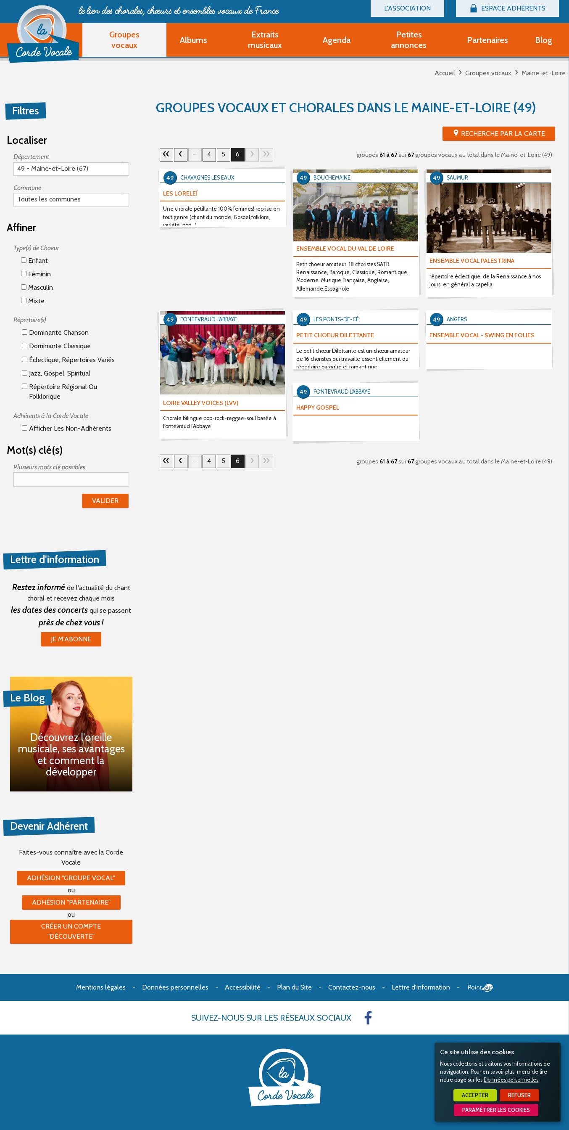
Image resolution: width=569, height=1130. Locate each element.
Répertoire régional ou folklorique (59, 391)
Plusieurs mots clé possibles (49, 467)
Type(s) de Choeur (36, 248)
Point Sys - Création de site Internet (480, 988)
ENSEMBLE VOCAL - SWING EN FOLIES (482, 335)
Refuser (519, 1095)
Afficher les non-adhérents (66, 428)
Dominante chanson (55, 332)
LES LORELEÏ (180, 193)
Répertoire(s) (29, 320)
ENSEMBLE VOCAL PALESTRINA (471, 261)
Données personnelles (511, 1080)
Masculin (37, 287)
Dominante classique (56, 346)
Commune (27, 188)
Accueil (445, 73)
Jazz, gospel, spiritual (56, 373)
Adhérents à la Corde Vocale (50, 416)
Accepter (475, 1095)
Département (31, 157)
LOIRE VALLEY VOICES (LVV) (201, 403)
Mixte (33, 301)
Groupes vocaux (488, 73)
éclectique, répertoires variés (68, 360)
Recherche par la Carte (503, 134)
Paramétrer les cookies (496, 1110)
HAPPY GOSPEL (317, 407)
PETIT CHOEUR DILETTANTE (335, 335)
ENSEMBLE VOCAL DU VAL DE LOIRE (345, 248)
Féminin (36, 274)
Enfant (34, 261)
